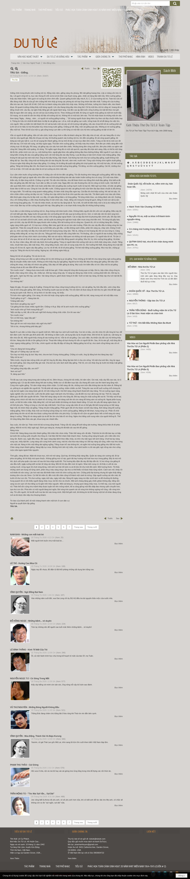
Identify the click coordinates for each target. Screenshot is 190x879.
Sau (94, 68)
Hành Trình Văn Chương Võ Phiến (145, 207)
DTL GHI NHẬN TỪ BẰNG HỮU (143, 258)
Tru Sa (15, 80)
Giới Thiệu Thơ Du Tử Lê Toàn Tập (148, 125)
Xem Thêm (14, 858)
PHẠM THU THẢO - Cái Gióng (24, 765)
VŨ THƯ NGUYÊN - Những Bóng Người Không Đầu (34, 707)
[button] (30, 56)
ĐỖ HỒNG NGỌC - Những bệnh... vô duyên (31, 621)
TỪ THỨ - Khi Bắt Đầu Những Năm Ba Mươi (150, 323)
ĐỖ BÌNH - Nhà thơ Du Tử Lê (141, 267)
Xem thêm (72, 858)
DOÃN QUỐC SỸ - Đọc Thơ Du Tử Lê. (147, 291)
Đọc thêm (119, 544)
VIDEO (132, 337)
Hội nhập (175, 50)
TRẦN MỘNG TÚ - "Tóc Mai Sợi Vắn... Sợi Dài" (32, 793)
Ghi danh (164, 50)
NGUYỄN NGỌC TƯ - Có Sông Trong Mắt (29, 678)
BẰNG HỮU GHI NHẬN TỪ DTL (143, 175)
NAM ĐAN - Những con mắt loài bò (27, 534)
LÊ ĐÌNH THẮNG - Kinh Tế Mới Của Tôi (28, 650)
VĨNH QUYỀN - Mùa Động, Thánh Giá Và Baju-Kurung (35, 736)
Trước (87, 68)
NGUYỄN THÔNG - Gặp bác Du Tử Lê (147, 300)
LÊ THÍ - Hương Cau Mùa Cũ (23, 563)
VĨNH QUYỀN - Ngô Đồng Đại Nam (26, 592)
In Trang (12, 518)
